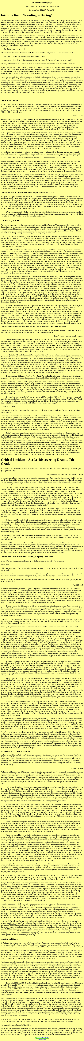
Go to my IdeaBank (42, 1039)
